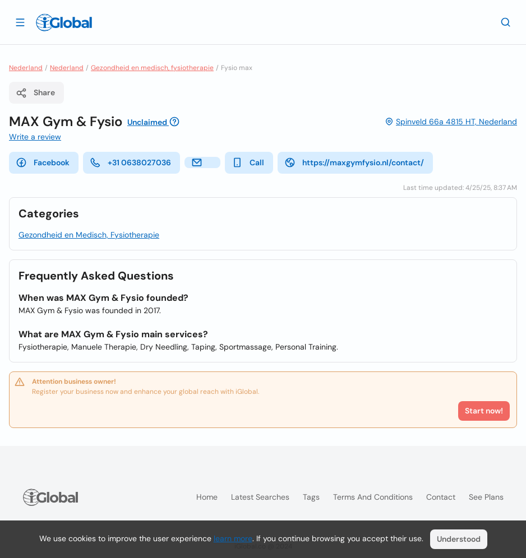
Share (35, 93)
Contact (440, 497)
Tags (311, 497)
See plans (486, 497)
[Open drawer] (20, 22)
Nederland (26, 67)
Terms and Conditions (373, 497)
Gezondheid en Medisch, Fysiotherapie (89, 235)
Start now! (484, 411)
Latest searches (260, 497)
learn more (233, 538)
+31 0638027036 (130, 162)
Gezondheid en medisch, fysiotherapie (152, 67)
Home (207, 497)
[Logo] (64, 22)
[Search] (506, 22)
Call (248, 162)
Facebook (43, 162)
